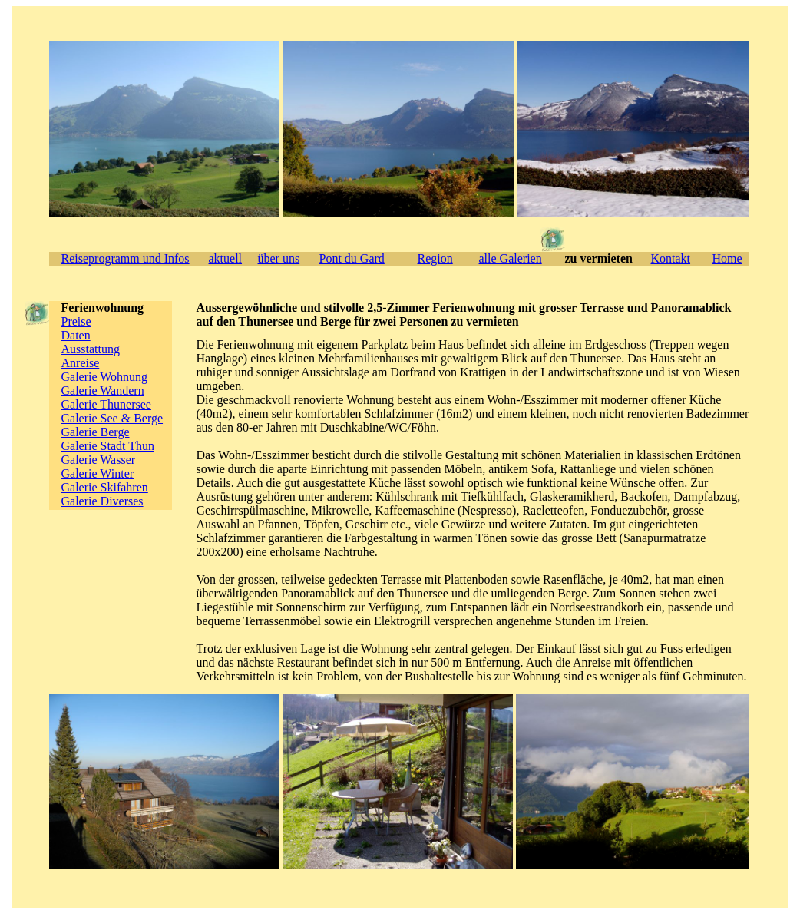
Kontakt (671, 258)
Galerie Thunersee (106, 404)
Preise (76, 321)
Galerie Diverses (102, 501)
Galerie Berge (95, 431)
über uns (279, 258)
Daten (76, 335)
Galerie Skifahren (104, 487)
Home (727, 258)
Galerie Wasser (98, 459)
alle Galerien (510, 258)
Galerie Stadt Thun (107, 445)
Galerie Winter (97, 473)
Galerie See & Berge (112, 418)
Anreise (80, 362)
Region (435, 258)
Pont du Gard (352, 258)
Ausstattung (90, 349)
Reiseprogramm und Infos (125, 258)
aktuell (226, 258)
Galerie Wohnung (104, 376)
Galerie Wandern (102, 390)
